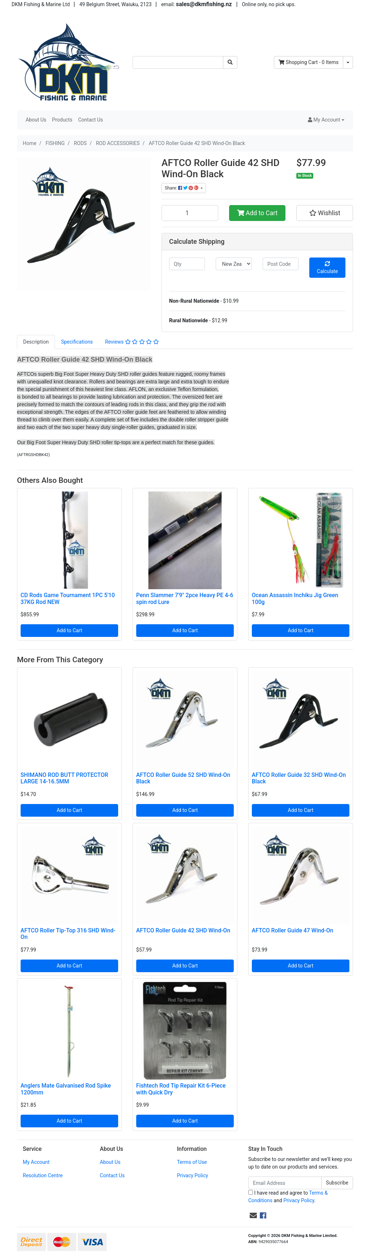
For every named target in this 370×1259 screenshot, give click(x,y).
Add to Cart (257, 213)
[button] (326, 120)
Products (62, 120)
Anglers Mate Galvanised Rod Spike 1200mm (66, 1089)
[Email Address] (285, 1183)
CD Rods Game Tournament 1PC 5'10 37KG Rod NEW (68, 598)
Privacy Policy (192, 1175)
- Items (309, 62)
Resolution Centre (43, 1175)
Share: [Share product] (182, 188)
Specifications (77, 342)
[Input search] (178, 62)
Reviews (132, 342)
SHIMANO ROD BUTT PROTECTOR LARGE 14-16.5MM (64, 778)
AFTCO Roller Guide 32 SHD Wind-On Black (299, 778)
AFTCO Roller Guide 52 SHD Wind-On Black (183, 778)
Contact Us (90, 120)
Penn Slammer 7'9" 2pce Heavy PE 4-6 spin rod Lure (184, 598)
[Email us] (253, 1215)
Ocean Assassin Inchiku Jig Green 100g (295, 598)
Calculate (327, 267)
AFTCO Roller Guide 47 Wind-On (293, 930)
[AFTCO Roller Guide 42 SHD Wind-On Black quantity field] (190, 213)
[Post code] (280, 264)
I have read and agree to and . (288, 1196)
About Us (36, 120)
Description (36, 342)
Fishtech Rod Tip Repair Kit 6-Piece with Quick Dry (181, 1089)
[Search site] (230, 62)
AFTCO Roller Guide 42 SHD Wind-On (183, 930)
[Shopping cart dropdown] (348, 62)
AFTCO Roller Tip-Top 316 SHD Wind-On (68, 934)
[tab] (36, 342)
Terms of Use (192, 1162)
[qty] (187, 264)
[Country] (233, 264)
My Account (36, 1162)
